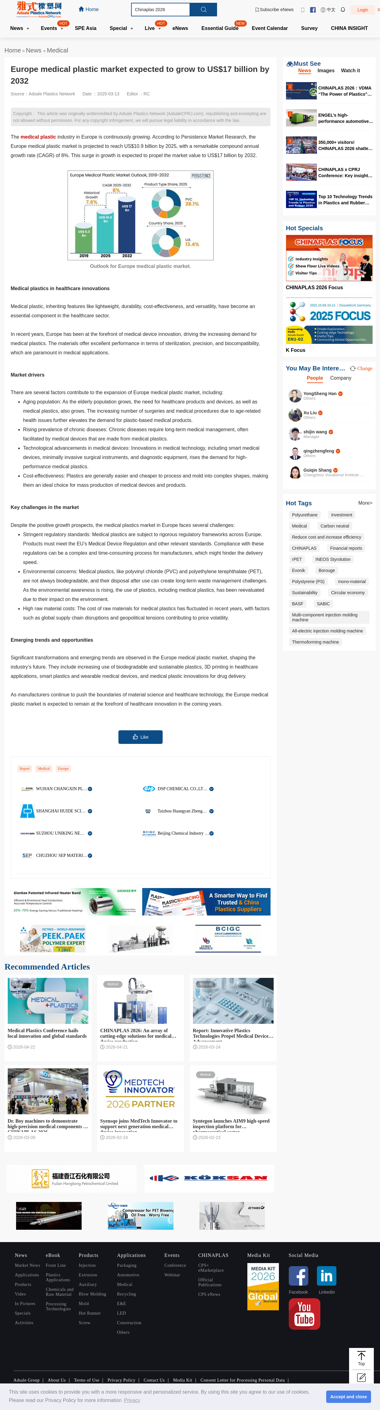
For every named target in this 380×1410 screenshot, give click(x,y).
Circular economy (348, 592)
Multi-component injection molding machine (325, 617)
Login (362, 9)
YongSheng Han (320, 393)
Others (123, 1332)
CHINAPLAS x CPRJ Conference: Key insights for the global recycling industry (344, 172)
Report (25, 768)
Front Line (56, 1265)
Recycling (126, 1294)
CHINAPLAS (304, 548)
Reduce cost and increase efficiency (326, 537)
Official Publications (210, 1282)
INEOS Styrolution (333, 559)
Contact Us (154, 1380)
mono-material (351, 581)
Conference (175, 1265)
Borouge (326, 570)
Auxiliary (88, 1284)
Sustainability (305, 592)
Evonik (298, 570)
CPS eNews (209, 1294)
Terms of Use (86, 1380)
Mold (84, 1303)
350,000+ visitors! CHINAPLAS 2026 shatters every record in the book (345, 145)
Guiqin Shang (318, 470)
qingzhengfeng (319, 450)
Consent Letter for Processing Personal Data (243, 1380)
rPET (297, 559)
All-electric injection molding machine (327, 630)
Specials (23, 1313)
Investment (341, 514)
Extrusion (88, 1275)
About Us (57, 1380)
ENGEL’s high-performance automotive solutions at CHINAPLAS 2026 (343, 118)
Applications (27, 1275)
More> (365, 503)
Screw (85, 1322)
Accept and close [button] (348, 1396)
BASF (298, 603)
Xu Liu (310, 412)
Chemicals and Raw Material (60, 1292)
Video (20, 1294)
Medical (57, 50)
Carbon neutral (335, 526)
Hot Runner (90, 1313)
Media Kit (182, 1380)
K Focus (295, 350)
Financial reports (346, 548)
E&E (121, 1303)
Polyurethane (305, 514)
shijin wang (315, 431)
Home (13, 50)
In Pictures (25, 1303)
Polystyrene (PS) (308, 581)
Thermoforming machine (315, 642)
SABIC (323, 603)
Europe (63, 768)
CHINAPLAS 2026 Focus (314, 287)
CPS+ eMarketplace (211, 1268)
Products (23, 1284)
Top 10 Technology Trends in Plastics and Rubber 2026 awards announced (345, 199)
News (34, 50)
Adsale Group (27, 1380)
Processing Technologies (58, 1306)
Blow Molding (92, 1294)
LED (121, 1313)
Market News (27, 1265)
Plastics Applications (58, 1277)
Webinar (172, 1275)
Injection (87, 1265)
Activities (24, 1322)
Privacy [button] (132, 1400)
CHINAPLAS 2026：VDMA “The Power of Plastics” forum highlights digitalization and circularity (344, 91)
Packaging (127, 1265)
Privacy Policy (121, 1380)
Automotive (128, 1275)
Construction (129, 1322)
